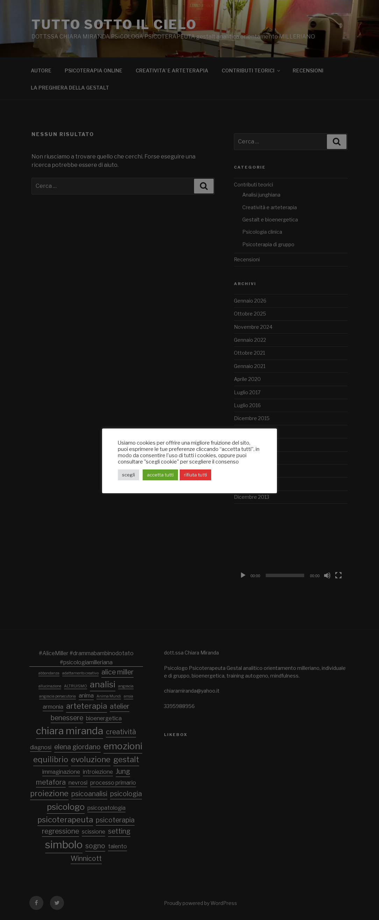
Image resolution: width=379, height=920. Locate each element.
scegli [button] (128, 474)
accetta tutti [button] (160, 474)
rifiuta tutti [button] (195, 474)
